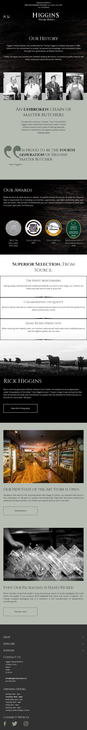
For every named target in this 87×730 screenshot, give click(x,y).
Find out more (44, 132)
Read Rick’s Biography (20, 408)
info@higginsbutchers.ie (16, 678)
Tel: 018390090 (43, 7)
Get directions (20, 510)
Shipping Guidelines (43, 3)
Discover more (20, 611)
